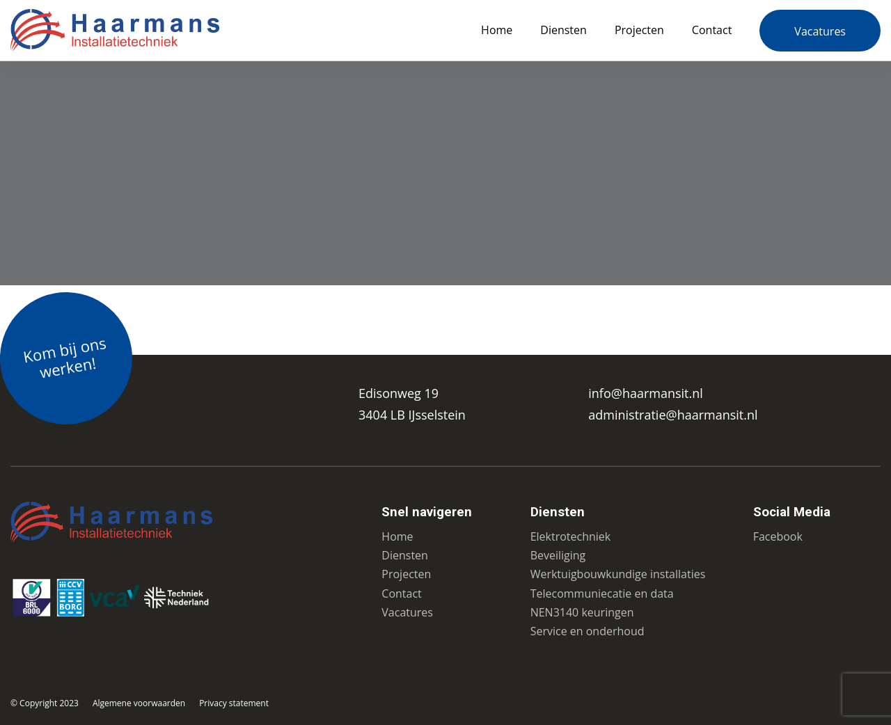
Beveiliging (558, 555)
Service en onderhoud (587, 631)
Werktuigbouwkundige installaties (618, 574)
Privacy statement (234, 703)
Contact (712, 30)
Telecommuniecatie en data (602, 593)
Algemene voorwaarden (139, 703)
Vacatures (820, 31)
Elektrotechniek (570, 536)
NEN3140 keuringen (582, 612)
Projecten (639, 30)
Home (496, 30)
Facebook (778, 536)
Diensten (563, 30)
